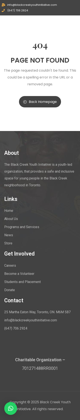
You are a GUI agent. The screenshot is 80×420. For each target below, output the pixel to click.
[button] (10, 408)
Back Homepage (40, 101)
